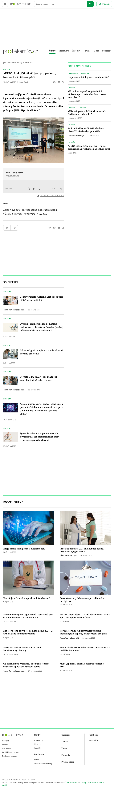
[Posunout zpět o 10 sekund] (29, 188)
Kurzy (36, 759)
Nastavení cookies (9, 756)
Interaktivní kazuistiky (43, 763)
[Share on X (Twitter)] (63, 82)
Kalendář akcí (94, 740)
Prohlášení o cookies (10, 752)
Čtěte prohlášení (72, 782)
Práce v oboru (67, 762)
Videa (96, 50)
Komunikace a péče (17, 310)
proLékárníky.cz (8, 63)
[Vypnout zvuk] (61, 189)
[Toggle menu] (5, 4)
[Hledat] (90, 4)
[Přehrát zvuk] (33, 188)
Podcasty (106, 50)
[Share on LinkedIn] (59, 82)
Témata (87, 50)
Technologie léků (72, 638)
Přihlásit (104, 4)
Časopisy (76, 50)
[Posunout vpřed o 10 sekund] (38, 188)
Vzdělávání (64, 50)
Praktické (93, 735)
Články (52, 50)
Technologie (73, 74)
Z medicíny (28, 63)
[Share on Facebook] (54, 82)
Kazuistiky (38, 748)
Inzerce (5, 744)
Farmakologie (78, 135)
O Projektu (6, 748)
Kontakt (5, 741)
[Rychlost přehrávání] (53, 189)
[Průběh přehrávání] (34, 184)
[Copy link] (49, 227)
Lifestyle (82, 108)
